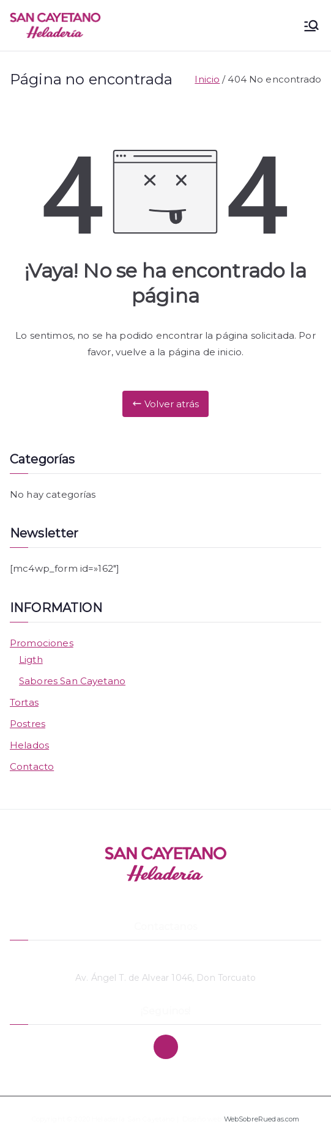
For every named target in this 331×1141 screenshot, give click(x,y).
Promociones (41, 643)
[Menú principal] (311, 25)
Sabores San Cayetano (72, 681)
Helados (29, 745)
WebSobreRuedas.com (262, 1119)
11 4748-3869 (165, 957)
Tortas (24, 702)
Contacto (32, 766)
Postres (27, 723)
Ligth (31, 659)
